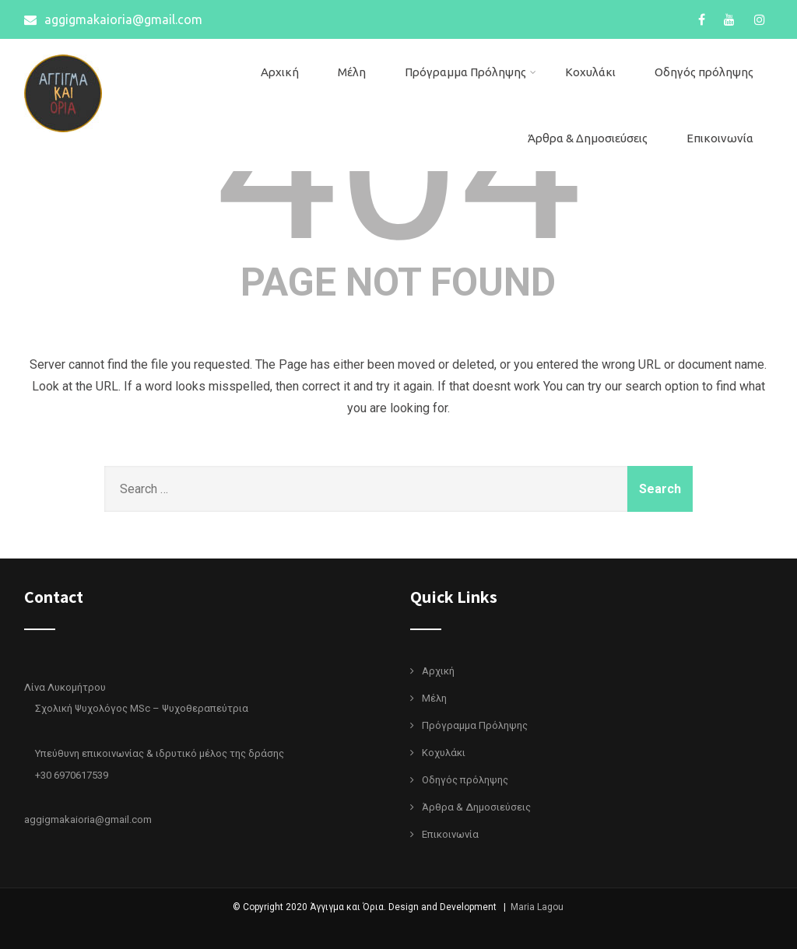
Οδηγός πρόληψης (704, 72)
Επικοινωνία (719, 138)
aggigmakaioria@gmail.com (113, 19)
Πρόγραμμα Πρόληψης (470, 72)
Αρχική (280, 72)
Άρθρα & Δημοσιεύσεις (588, 138)
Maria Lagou (537, 907)
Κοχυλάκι (590, 72)
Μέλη (352, 72)
